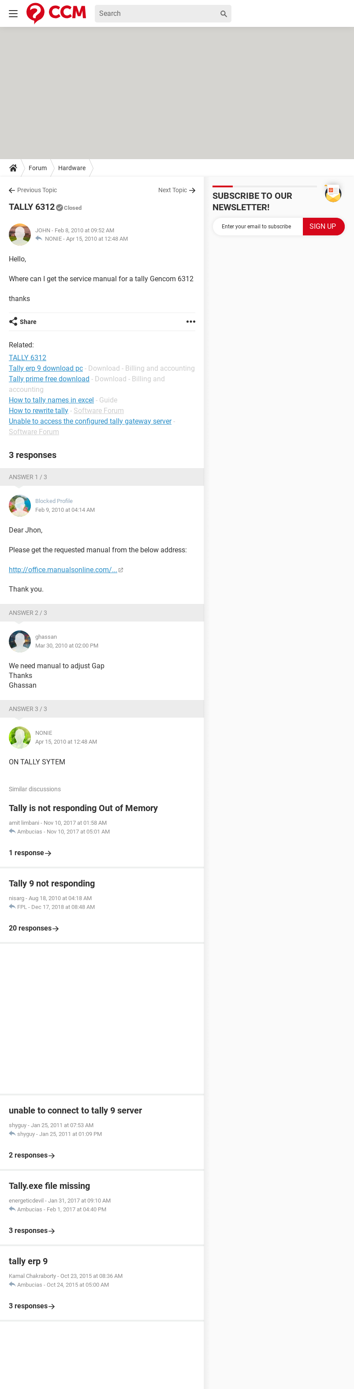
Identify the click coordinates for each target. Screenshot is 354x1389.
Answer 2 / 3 (28, 612)
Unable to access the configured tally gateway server (90, 421)
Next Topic (172, 190)
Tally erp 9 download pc (46, 368)
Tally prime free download (49, 379)
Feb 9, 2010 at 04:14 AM (65, 509)
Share (28, 321)
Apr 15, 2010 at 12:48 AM (97, 238)
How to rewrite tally (38, 410)
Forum (38, 167)
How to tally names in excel (51, 400)
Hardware (72, 167)
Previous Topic (37, 190)
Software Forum (99, 410)
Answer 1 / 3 (28, 476)
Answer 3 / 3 (28, 708)
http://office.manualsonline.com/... (63, 570)
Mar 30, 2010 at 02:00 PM (66, 645)
